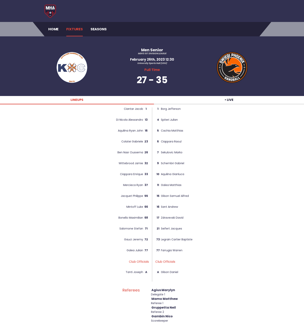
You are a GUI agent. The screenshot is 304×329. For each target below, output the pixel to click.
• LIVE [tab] (229, 100)
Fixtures (74, 29)
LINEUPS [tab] (77, 100)
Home (53, 28)
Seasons (99, 29)
